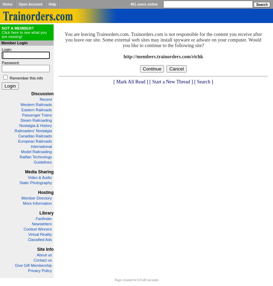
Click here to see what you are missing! (24, 32)
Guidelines (43, 162)
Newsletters (42, 224)
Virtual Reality (40, 234)
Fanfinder (44, 219)
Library (46, 213)
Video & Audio (40, 177)
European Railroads (35, 141)
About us (44, 255)
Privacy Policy (40, 271)
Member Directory (37, 198)
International (41, 146)
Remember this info (26, 78)
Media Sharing (39, 172)
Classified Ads (40, 240)
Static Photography (36, 183)
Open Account (30, 4)
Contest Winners (38, 229)
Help (52, 4)
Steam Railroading (36, 120)
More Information (37, 203)
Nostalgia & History (35, 125)
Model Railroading (36, 152)
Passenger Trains (37, 115)
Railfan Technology (36, 157)
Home (8, 4)
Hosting (46, 192)
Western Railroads (36, 105)
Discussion (42, 93)
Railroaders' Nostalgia (33, 131)
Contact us (42, 260)
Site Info (45, 249)
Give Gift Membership (33, 265)
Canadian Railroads (35, 136)
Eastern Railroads (37, 110)
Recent (46, 99)
